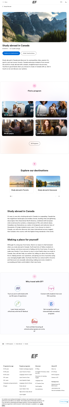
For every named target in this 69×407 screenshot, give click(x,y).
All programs (22, 396)
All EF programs (55, 373)
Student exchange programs (26, 367)
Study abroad (22, 384)
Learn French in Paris (24, 376)
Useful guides (38, 385)
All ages (5, 384)
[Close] (67, 402)
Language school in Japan (25, 373)
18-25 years (6, 373)
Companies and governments (10, 381)
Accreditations (39, 387)
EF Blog (37, 367)
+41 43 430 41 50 (55, 387)
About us (53, 367)
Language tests (39, 379)
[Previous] (56, 195)
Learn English (22, 393)
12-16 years (6, 367)
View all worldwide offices (57, 389)
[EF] (34, 2)
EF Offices (54, 370)
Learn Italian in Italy (24, 387)
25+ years (5, 376)
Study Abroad (7, 6)
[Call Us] (66, 2)
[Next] (59, 195)
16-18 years (6, 370)
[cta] (11, 53)
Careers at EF (54, 376)
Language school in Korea (25, 381)
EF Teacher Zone (39, 382)
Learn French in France (24, 370)
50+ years (5, 379)
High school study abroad (25, 390)
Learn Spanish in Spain (24, 379)
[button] (5, 2)
